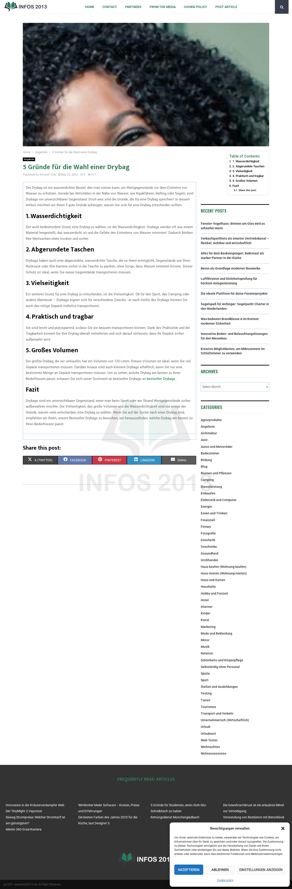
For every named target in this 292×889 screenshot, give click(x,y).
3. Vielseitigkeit (242, 171)
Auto (204, 440)
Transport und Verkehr (217, 713)
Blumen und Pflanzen (216, 473)
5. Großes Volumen (245, 180)
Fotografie (208, 533)
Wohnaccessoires (213, 753)
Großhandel (209, 560)
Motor (205, 640)
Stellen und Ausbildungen (219, 687)
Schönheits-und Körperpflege (222, 660)
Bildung (206, 460)
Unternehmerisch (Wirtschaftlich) (225, 720)
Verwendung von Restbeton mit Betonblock (253, 817)
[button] (283, 828)
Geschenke (209, 546)
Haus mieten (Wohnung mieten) (224, 573)
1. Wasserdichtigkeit (245, 161)
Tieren (205, 700)
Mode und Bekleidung (216, 633)
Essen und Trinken (214, 513)
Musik (205, 647)
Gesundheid (209, 553)
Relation (207, 653)
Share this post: (248, 190)
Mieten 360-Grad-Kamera (24, 829)
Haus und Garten (213, 580)
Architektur (209, 433)
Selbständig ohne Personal (220, 667)
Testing (206, 693)
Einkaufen (208, 493)
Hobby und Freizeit (214, 593)
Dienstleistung (211, 487)
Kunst (205, 620)
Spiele (205, 673)
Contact (109, 7)
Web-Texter (209, 740)
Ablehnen (220, 870)
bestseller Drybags (161, 379)
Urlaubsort (208, 733)
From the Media (163, 7)
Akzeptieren (189, 870)
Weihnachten (210, 747)
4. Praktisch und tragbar (248, 176)
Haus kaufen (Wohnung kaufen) (223, 567)
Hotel (205, 600)
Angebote (29, 159)
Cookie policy (225, 880)
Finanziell (208, 520)
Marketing (208, 627)
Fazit (235, 185)
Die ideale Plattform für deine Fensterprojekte (234, 293)
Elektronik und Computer (219, 500)
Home (89, 7)
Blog (204, 466)
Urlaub (205, 727)
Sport (205, 680)
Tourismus (208, 707)
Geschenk (208, 540)
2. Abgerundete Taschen (248, 166)
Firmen (206, 527)
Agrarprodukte (211, 420)
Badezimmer (210, 453)
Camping (207, 480)
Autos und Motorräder (216, 447)
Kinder (205, 613)
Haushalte (208, 586)
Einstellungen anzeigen (261, 870)
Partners (133, 7)
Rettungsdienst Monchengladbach (175, 817)
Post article (226, 7)
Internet (206, 607)
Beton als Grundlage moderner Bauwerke (230, 268)
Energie (206, 506)
